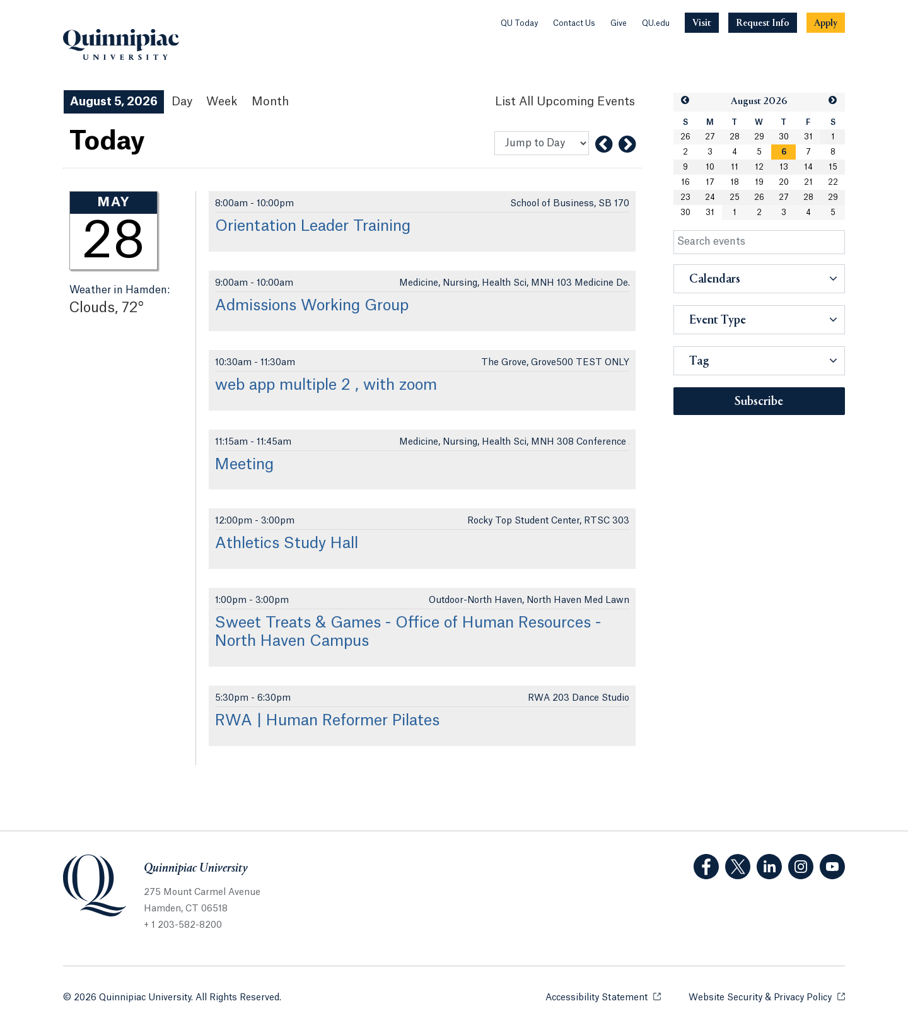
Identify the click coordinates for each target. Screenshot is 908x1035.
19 (759, 182)
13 (783, 167)
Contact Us (574, 23)
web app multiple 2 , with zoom (326, 385)
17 (710, 182)
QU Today (519, 23)
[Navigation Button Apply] (825, 23)
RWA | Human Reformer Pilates (327, 720)
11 (734, 167)
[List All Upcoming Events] (565, 102)
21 (808, 182)
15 (833, 167)
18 (734, 182)
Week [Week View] (222, 101)
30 (784, 137)
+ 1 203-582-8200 (183, 925)
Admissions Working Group (312, 305)
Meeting (244, 464)
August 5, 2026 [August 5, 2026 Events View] (114, 101)
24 (710, 197)
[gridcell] (783, 152)
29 (759, 137)
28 (735, 137)
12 (759, 167)
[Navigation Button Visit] (702, 23)
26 (685, 137)
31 (808, 137)
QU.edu (656, 23)
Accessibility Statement (603, 996)
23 (685, 197)
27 (710, 137)
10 (710, 167)
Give (618, 23)
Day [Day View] (182, 101)
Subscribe (759, 401)
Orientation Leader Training (312, 226)
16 (685, 182)
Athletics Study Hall (286, 543)
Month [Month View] (270, 101)
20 (784, 182)
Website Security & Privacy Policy (767, 996)
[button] (685, 100)
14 (808, 167)
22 (833, 182)
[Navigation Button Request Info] (762, 23)
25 (735, 197)
